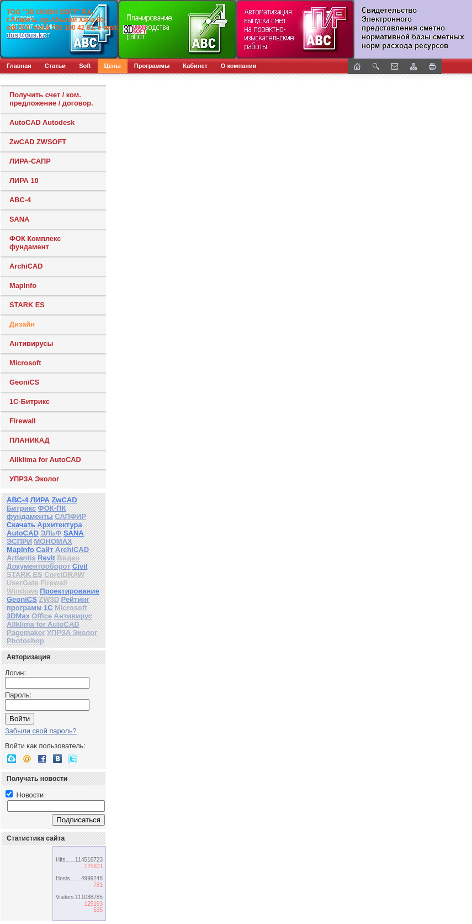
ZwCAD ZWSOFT (37, 142)
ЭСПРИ (19, 541)
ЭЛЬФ (50, 533)
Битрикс (21, 508)
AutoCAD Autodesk (42, 122)
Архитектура (59, 525)
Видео (68, 558)
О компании (239, 65)
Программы (151, 65)
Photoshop (25, 641)
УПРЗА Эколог (34, 479)
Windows (22, 591)
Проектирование (69, 591)
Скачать (21, 525)
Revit (46, 558)
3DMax (18, 616)
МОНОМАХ (53, 541)
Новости (25, 795)
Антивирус (73, 616)
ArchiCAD (26, 266)
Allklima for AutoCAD (45, 459)
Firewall (22, 421)
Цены (112, 65)
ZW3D (49, 599)
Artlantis (21, 558)
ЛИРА (40, 500)
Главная (19, 65)
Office (41, 616)
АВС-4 (17, 500)
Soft (85, 65)
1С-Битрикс (29, 401)
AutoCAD (23, 533)
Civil (79, 566)
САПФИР (70, 516)
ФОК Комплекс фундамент (35, 242)
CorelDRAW (64, 574)
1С (48, 607)
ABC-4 (20, 200)
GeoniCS (24, 382)
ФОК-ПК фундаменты (36, 512)
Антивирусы (31, 343)
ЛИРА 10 (24, 180)
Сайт (44, 549)
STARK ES (27, 305)
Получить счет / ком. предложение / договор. (51, 99)
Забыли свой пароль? (41, 731)
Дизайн (22, 324)
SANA (19, 219)
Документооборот (39, 566)
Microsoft (25, 363)
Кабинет (195, 65)
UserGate (23, 583)
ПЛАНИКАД (29, 440)
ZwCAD (64, 500)
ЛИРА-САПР (30, 161)
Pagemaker (26, 632)
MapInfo (22, 285)
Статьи (55, 65)
